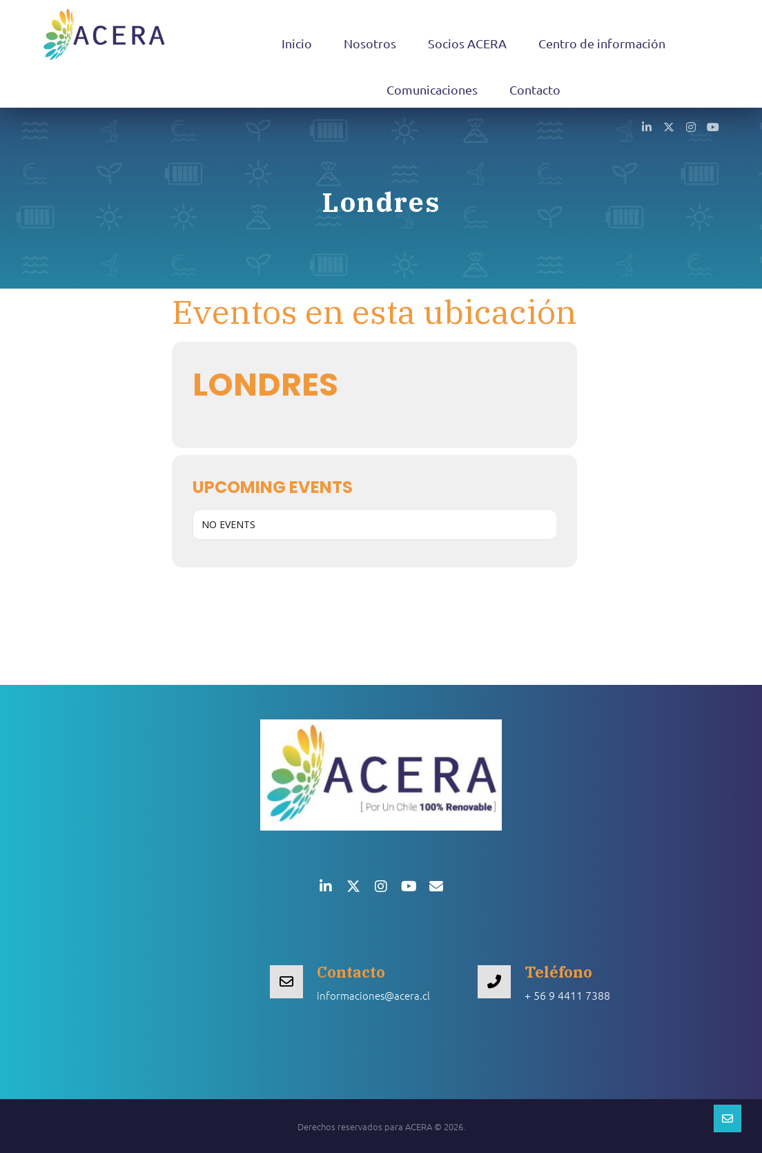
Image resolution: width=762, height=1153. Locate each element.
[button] (647, 126)
